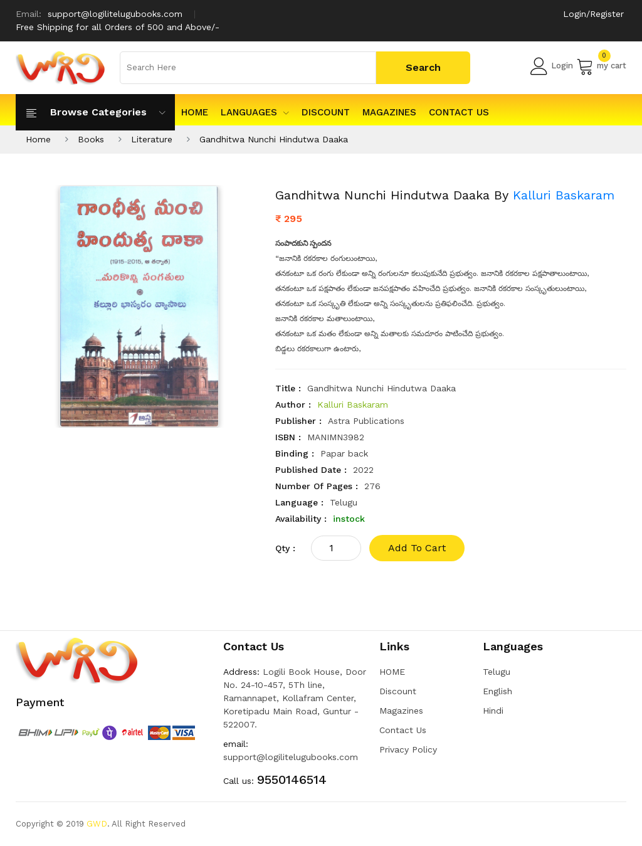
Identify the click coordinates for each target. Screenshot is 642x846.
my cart (601, 66)
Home (38, 139)
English (497, 691)
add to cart (417, 548)
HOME (194, 112)
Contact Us (459, 112)
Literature (151, 139)
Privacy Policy (408, 749)
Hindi (493, 711)
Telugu (496, 672)
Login (551, 66)
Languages (255, 112)
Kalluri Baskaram (563, 195)
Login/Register (593, 14)
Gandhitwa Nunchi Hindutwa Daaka (273, 139)
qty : (285, 548)
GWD (97, 823)
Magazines (389, 112)
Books (91, 139)
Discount (326, 112)
